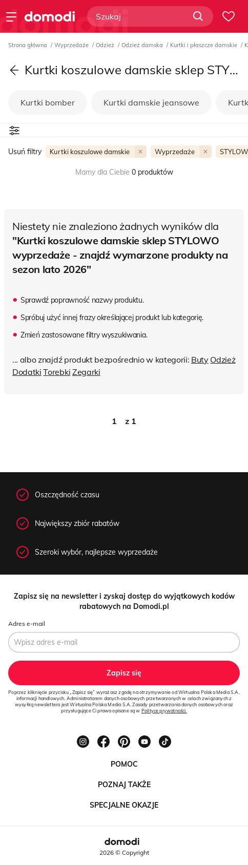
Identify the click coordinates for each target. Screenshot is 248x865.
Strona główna (28, 45)
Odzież (106, 45)
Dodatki (27, 372)
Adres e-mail (26, 623)
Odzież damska (142, 45)
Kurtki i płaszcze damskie (204, 45)
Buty (200, 359)
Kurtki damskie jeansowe (151, 102)
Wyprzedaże (72, 45)
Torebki (56, 372)
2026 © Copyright (124, 852)
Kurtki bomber (47, 102)
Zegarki (86, 372)
